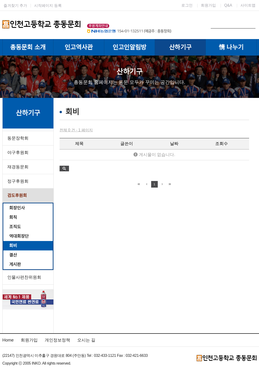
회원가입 (208, 5)
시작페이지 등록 (47, 6)
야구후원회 (17, 152)
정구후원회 (17, 181)
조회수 (221, 143)
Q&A (228, 5)
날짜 (174, 143)
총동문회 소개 (28, 47)
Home (8, 340)
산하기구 (180, 47)
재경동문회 (17, 167)
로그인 (187, 5)
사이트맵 (247, 5)
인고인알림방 (129, 47)
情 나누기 (231, 47)
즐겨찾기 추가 (15, 6)
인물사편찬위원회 (24, 277)
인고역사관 (79, 47)
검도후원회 (17, 195)
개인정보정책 (57, 340)
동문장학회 (17, 138)
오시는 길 (86, 340)
